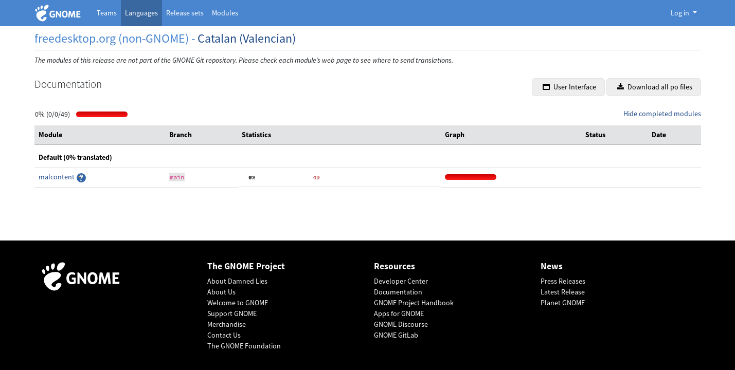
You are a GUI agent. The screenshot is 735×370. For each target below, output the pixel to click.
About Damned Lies (237, 281)
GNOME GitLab (396, 335)
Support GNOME (232, 313)
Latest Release (563, 292)
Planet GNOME (563, 302)
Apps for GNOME (399, 313)
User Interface (569, 86)
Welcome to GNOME (237, 302)
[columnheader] (99, 135)
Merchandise (226, 324)
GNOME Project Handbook (414, 302)
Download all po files (654, 86)
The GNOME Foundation (244, 345)
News (552, 266)
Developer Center (401, 281)
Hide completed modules (662, 113)
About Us (221, 292)
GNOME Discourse (401, 324)
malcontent (57, 176)
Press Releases (563, 281)
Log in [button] (681, 12)
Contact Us (224, 335)
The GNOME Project (246, 266)
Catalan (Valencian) (247, 38)
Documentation (398, 292)
